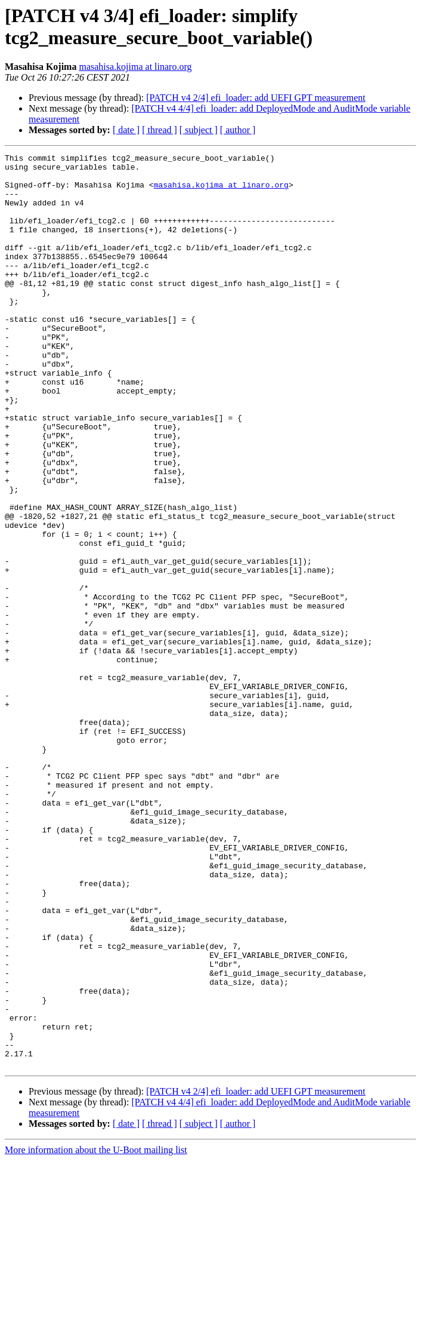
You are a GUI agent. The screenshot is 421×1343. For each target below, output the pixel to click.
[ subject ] (198, 130)
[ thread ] (159, 130)
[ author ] (238, 130)
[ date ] (126, 130)
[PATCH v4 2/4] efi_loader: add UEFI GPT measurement (256, 98)
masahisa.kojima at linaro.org (135, 67)
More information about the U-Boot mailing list (96, 1332)
